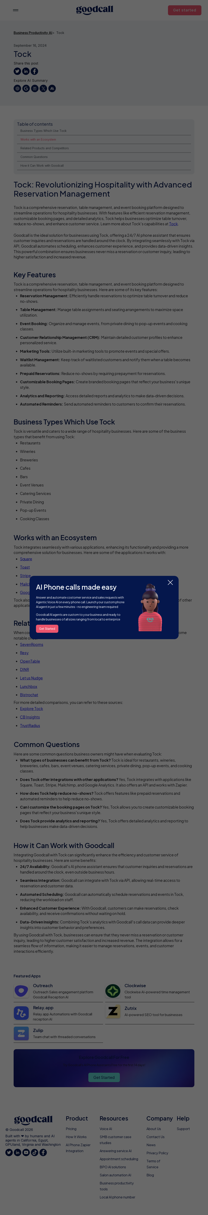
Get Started (47, 628)
